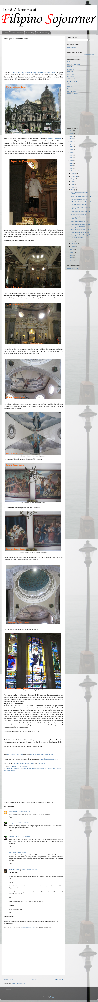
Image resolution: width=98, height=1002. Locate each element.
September (74, 176)
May (72, 187)
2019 (71, 149)
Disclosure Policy (43, 33)
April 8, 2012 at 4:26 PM (29, 869)
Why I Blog (30, 33)
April (72, 190)
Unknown (12, 811)
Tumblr (32, 763)
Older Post (58, 979)
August (73, 179)
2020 (71, 147)
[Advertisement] (33, 56)
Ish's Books (70, 74)
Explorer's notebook (38, 768)
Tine (10, 852)
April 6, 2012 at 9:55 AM (19, 852)
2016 (71, 157)
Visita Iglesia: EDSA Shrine (79, 227)
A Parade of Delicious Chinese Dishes (82, 202)
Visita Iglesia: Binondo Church (80, 232)
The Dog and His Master (78, 204)
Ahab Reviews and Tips (15, 755)
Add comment (9, 916)
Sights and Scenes (73, 79)
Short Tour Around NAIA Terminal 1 (81, 196)
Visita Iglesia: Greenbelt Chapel (80, 224)
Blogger (52, 997)
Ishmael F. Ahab (14, 869)
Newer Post (9, 979)
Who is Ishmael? (17, 33)
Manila (50, 768)
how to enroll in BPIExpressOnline (41, 755)
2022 (71, 141)
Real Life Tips (71, 91)
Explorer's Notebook (73, 64)
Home (6, 33)
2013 (71, 166)
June (73, 184)
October (73, 173)
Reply (10, 817)
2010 (71, 252)
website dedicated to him (49, 759)
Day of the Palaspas (77, 237)
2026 (71, 130)
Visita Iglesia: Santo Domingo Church (82, 235)
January (73, 246)
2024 (71, 136)
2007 (71, 260)
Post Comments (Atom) (19, 983)
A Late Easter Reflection (78, 214)
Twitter (22, 763)
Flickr (27, 763)
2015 (71, 160)
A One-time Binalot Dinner (79, 199)
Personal (70, 89)
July (72, 181)
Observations (71, 84)
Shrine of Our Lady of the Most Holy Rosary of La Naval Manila (33, 72)
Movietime (70, 69)
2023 (71, 139)
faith (46, 768)
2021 (71, 144)
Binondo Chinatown (54, 139)
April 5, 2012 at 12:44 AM (22, 823)
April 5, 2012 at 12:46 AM (22, 836)
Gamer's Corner (72, 81)
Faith (68, 62)
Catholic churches (25, 768)
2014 (71, 163)
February (74, 243)
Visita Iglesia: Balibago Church (80, 221)
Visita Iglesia (11, 770)
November (74, 171)
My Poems (70, 76)
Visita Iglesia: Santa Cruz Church (81, 229)
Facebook (16, 763)
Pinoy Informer (71, 47)
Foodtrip (69, 66)
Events (69, 86)
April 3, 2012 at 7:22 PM (22, 811)
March (73, 241)
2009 (71, 255)
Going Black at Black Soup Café (80, 211)
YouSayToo (41, 763)
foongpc (11, 823)
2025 (71, 133)
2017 (71, 155)
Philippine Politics (72, 94)
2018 (71, 152)
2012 (71, 168)
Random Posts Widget (89, 54)
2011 (71, 250)
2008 (71, 258)
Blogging (70, 71)
